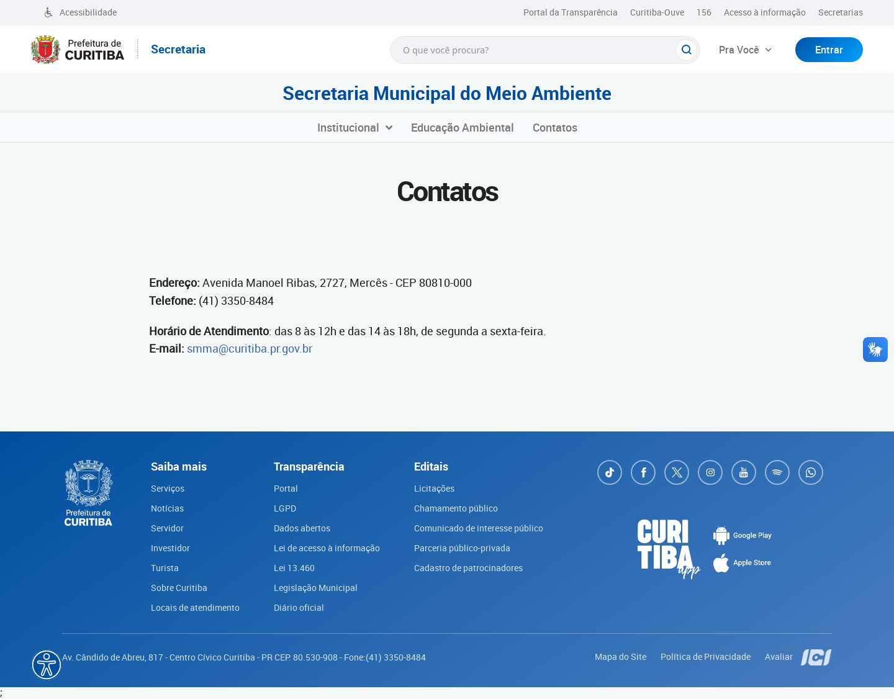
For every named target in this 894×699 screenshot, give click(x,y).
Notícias (167, 508)
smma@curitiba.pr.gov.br (249, 348)
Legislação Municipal (316, 587)
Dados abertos (302, 528)
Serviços (167, 488)
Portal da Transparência (570, 12)
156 (704, 12)
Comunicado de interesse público (478, 528)
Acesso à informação (765, 12)
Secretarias (840, 12)
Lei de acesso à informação (327, 548)
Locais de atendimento (195, 607)
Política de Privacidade (706, 656)
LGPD (285, 508)
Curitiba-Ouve (657, 12)
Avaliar (780, 656)
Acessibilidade (80, 12)
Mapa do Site (621, 656)
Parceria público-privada (462, 548)
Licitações (434, 488)
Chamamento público (456, 508)
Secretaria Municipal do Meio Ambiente (447, 93)
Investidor (170, 548)
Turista (165, 568)
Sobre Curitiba (179, 587)
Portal (286, 488)
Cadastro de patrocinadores (468, 568)
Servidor (167, 528)
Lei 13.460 (294, 568)
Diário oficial (299, 607)
